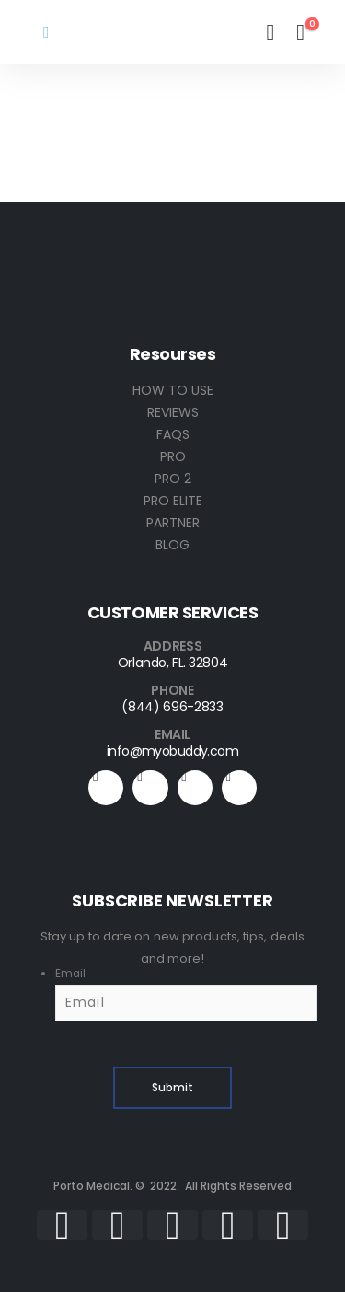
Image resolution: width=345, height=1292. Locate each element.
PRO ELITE (173, 500)
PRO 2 (173, 478)
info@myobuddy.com (172, 751)
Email (70, 973)
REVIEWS (173, 412)
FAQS (173, 434)
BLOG (172, 545)
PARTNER (173, 522)
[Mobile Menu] (46, 32)
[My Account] (270, 32)
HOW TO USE (172, 390)
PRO (173, 456)
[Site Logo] (121, 32)
